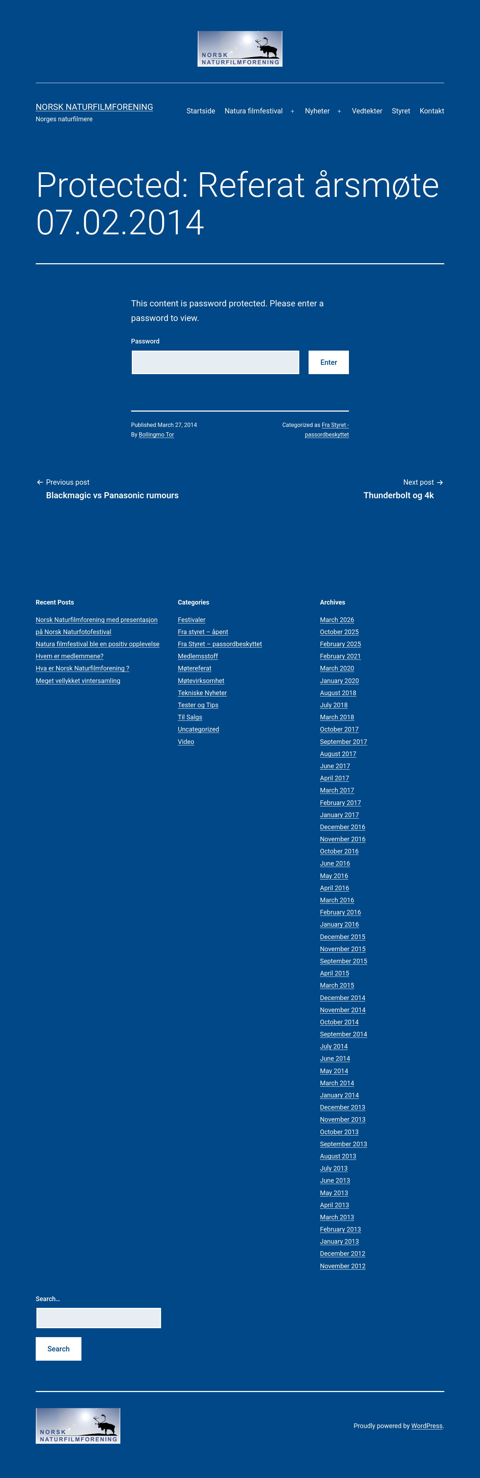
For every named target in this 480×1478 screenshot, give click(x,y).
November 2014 (343, 1010)
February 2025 (340, 644)
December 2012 (342, 1253)
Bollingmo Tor (156, 434)
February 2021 (340, 656)
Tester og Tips (198, 705)
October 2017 (339, 729)
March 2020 (337, 668)
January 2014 (339, 1095)
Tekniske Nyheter (202, 693)
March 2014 (337, 1083)
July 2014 (334, 1046)
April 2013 (334, 1205)
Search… (48, 1299)
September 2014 (343, 1034)
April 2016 (334, 888)
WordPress (426, 1425)
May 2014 (334, 1071)
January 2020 (339, 680)
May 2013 (334, 1193)
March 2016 (337, 900)
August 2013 (338, 1156)
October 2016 (339, 851)
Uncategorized (198, 729)
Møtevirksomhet (201, 680)
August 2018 (338, 693)
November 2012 (343, 1266)
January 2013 (339, 1241)
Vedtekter (367, 111)
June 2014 (335, 1058)
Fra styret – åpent (203, 632)
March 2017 (337, 790)
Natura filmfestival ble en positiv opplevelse (98, 644)
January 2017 (339, 815)
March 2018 (337, 717)
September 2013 (343, 1144)
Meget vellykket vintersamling (78, 680)
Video (186, 741)
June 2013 (335, 1180)
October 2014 (339, 1022)
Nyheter (317, 111)
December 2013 (342, 1107)
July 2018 (334, 705)
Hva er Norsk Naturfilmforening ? (82, 668)
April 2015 (334, 973)
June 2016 (335, 863)
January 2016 (339, 924)
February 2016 (340, 912)
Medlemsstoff (198, 656)
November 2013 (343, 1119)
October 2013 (339, 1132)
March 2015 (337, 985)
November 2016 (343, 839)
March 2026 (337, 619)
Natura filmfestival (254, 111)
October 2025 (339, 632)
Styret (401, 111)
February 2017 (340, 802)
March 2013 (337, 1217)
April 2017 (334, 778)
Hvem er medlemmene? (70, 656)
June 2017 (335, 766)
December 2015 (342, 937)
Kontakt (432, 111)
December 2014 (342, 998)
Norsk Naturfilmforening (94, 107)
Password (145, 341)
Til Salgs (190, 717)
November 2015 (343, 949)
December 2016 (342, 827)
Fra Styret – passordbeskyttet (220, 644)
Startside (200, 111)
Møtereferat (194, 668)
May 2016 (334, 876)
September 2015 (343, 961)
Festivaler (191, 619)
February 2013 (340, 1229)
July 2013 (334, 1168)
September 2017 (343, 741)
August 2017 (338, 754)
